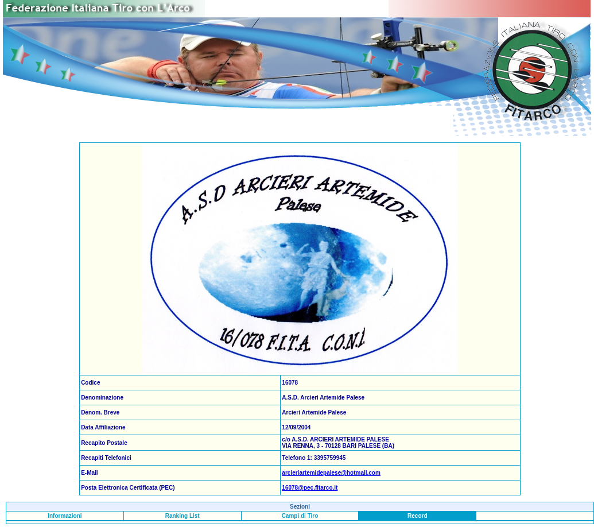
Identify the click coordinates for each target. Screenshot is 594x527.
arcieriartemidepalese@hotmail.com (331, 473)
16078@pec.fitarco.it (309, 488)
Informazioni (64, 516)
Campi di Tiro (300, 516)
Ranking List (182, 516)
